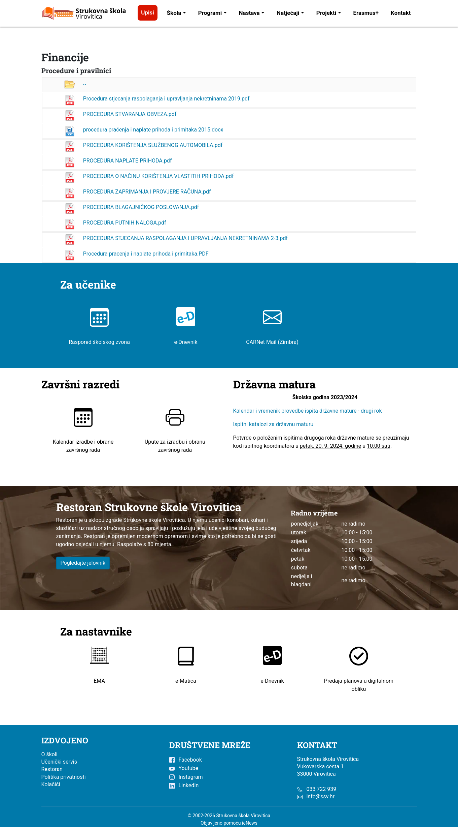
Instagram (186, 777)
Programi (210, 12)
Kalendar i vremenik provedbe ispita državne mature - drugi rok (308, 411)
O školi (49, 754)
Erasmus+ (366, 12)
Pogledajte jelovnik (83, 563)
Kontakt (401, 12)
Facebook (185, 760)
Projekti (326, 12)
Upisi (147, 12)
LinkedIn (184, 785)
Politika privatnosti (63, 777)
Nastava (249, 12)
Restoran (52, 769)
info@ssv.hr (320, 796)
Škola (174, 12)
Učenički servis (59, 762)
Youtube (183, 768)
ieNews (249, 823)
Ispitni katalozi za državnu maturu (273, 424)
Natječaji (288, 12)
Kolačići (50, 784)
